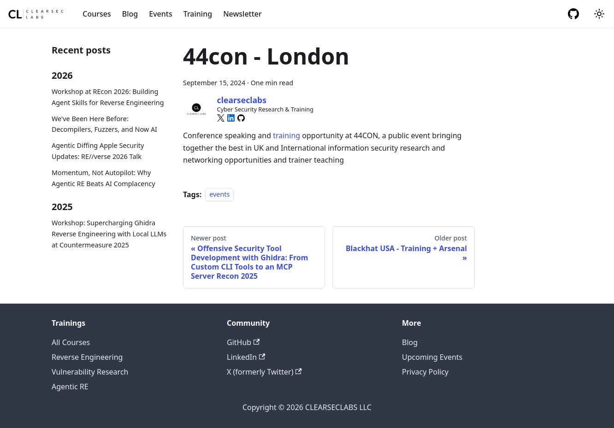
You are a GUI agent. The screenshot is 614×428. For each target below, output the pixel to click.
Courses (97, 14)
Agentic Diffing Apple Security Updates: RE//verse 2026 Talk (98, 151)
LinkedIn (246, 357)
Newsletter (242, 14)
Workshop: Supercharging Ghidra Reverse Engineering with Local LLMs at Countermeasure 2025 (109, 233)
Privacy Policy (425, 372)
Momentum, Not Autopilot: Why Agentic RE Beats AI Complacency (103, 178)
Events (160, 14)
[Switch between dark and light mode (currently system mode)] (599, 13)
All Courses (71, 342)
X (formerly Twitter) (264, 372)
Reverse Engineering (87, 357)
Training (197, 14)
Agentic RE (70, 386)
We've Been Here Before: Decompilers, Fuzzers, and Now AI (104, 124)
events (219, 194)
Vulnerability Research (90, 372)
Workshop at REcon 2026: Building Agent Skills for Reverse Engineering (108, 97)
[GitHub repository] (573, 13)
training (286, 135)
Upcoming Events (432, 357)
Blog (130, 14)
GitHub (243, 342)
